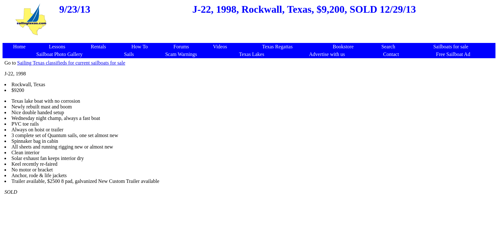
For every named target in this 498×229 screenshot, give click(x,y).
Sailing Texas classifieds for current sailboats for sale (71, 63)
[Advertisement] (250, 39)
